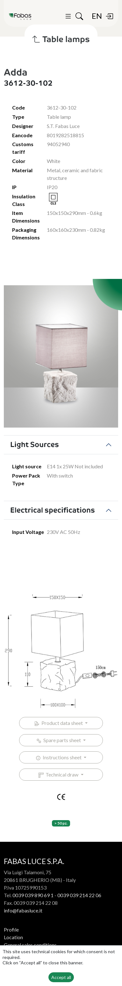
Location (13, 937)
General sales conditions (30, 945)
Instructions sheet (59, 757)
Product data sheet (59, 723)
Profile (11, 929)
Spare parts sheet (59, 740)
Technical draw (59, 774)
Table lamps (61, 39)
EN (97, 15)
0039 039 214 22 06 (79, 895)
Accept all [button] (61, 977)
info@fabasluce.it (23, 910)
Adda (15, 72)
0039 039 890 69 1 (33, 895)
